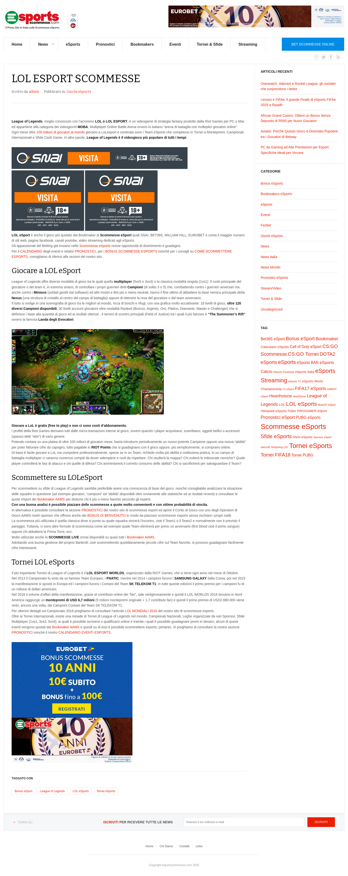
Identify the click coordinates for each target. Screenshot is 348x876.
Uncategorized (272, 309)
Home (17, 44)
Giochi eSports (78, 92)
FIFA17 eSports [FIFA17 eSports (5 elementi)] (310, 388)
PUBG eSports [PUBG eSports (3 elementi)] (308, 417)
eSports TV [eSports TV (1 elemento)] (294, 381)
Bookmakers (142, 44)
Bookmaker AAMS (51, 499)
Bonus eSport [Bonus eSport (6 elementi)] (300, 338)
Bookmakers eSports (276, 194)
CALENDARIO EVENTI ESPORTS (84, 632)
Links (199, 846)
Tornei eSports (105, 791)
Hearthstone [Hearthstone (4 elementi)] (280, 395)
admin (34, 92)
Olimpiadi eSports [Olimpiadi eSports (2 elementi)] (274, 411)
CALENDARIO (31, 251)
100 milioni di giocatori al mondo (60, 132)
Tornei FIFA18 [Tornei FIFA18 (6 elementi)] (275, 454)
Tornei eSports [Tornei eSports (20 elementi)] (310, 445)
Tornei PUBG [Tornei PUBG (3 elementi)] (302, 455)
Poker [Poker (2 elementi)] (292, 411)
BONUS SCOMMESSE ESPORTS (131, 251)
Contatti (184, 846)
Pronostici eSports (274, 278)
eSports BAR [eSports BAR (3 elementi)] (308, 363)
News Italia (269, 257)
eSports (73, 44)
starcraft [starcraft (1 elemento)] (265, 447)
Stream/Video (271, 288)
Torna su (25, 822)
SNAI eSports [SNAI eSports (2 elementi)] (303, 437)
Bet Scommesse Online (312, 44)
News (43, 44)
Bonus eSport (23, 791)
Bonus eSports (272, 183)
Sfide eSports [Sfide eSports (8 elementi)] (276, 436)
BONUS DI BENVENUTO (106, 515)
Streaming (247, 44)
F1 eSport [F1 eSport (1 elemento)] (288, 389)
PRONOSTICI (85, 251)
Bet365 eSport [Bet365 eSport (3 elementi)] (273, 339)
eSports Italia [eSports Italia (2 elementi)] (304, 372)
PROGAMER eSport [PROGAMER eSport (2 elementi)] (312, 411)
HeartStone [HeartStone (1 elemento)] (299, 396)
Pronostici (105, 44)
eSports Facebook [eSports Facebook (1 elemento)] (283, 371)
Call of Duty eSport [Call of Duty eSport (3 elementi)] (305, 347)
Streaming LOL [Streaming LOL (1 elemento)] (279, 447)
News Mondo (271, 267)
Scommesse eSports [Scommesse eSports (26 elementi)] (293, 426)
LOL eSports (80, 791)
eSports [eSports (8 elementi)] (287, 362)
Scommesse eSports (94, 246)
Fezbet (266, 225)
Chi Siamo (166, 846)
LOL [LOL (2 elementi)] (282, 404)
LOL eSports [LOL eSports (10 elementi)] (301, 404)
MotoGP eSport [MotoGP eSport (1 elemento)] (326, 404)
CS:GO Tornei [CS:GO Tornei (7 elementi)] (303, 354)
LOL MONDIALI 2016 (141, 611)
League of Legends (52, 791)
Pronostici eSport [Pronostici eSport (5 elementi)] (278, 417)
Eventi (175, 44)
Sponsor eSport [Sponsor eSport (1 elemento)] (322, 437)
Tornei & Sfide (210, 44)
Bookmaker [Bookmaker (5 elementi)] (327, 338)
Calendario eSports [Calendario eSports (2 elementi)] (275, 347)
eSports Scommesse (42, 20)
